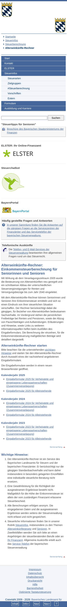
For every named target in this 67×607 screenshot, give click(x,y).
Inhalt (15, 603)
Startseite (10, 36)
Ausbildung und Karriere (17, 108)
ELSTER (9, 68)
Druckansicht (35, 580)
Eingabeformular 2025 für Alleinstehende (28, 390)
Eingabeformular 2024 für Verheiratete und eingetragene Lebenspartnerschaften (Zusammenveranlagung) (30, 406)
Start (7, 58)
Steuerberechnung (15, 44)
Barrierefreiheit (35, 588)
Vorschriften (14, 93)
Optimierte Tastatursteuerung (35, 592)
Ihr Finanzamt (15, 540)
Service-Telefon (20, 543)
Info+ (26, 603)
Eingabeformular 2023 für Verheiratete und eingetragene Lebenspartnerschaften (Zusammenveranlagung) (30, 430)
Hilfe (35, 584)
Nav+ (47, 603)
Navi (36, 603)
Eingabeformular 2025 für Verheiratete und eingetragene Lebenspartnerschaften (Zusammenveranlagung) (30, 382)
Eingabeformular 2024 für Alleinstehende (28, 414)
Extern (11, 98)
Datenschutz (35, 573)
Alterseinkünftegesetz (19, 528)
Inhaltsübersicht (35, 577)
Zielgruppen (14, 83)
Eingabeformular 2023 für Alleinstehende (28, 438)
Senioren (42, 528)
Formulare (10, 103)
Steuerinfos (11, 40)
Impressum (35, 569)
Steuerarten (14, 78)
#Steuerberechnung (19, 88)
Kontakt (8, 63)
